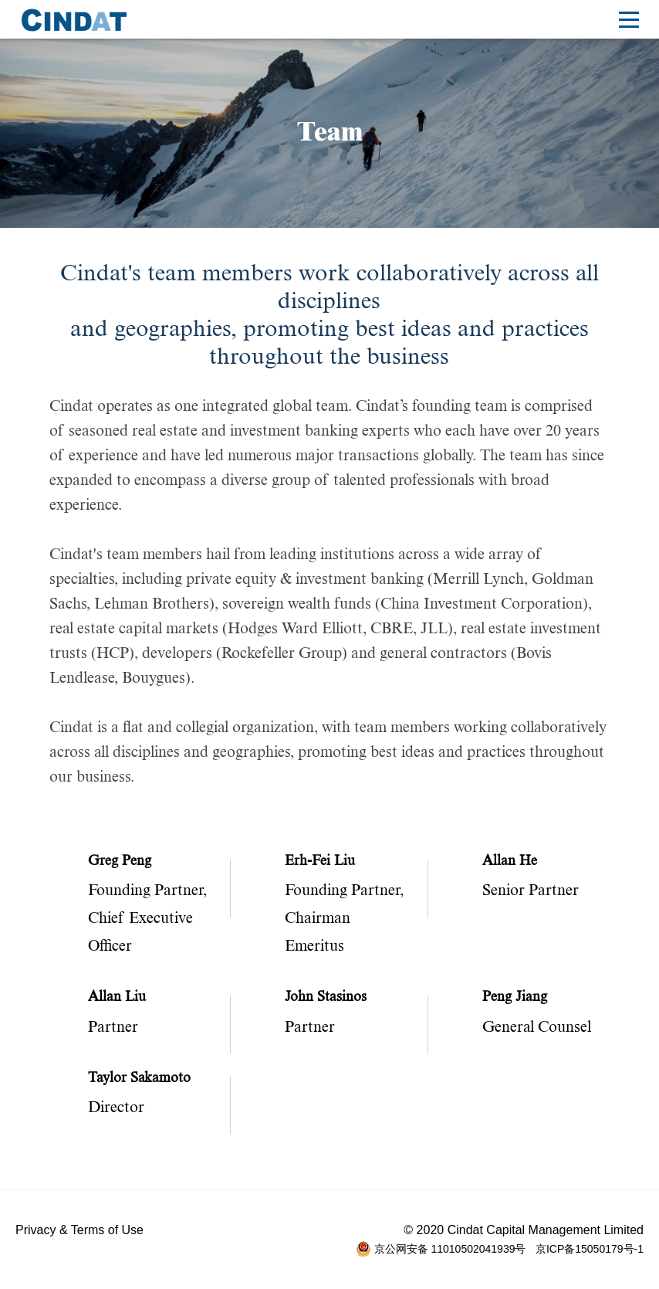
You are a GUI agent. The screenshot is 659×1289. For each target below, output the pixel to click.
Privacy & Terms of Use (79, 1229)
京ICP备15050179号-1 (590, 1249)
